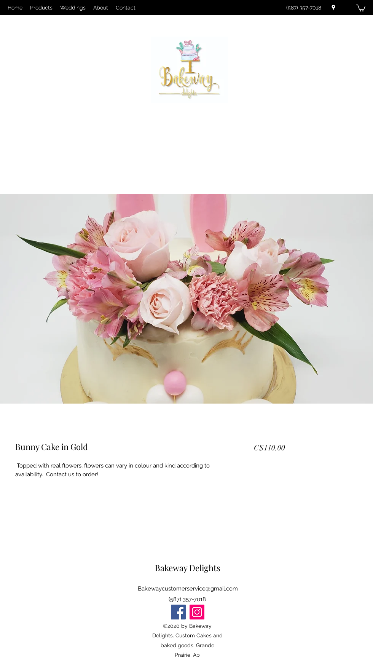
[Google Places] (333, 7)
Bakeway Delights (187, 567)
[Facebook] (178, 612)
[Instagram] (197, 612)
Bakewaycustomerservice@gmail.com (188, 588)
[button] (360, 7)
